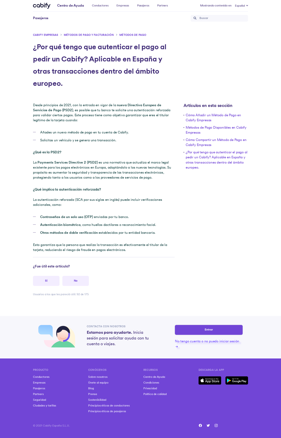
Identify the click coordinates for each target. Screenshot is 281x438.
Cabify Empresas (45, 35)
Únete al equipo (98, 382)
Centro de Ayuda (154, 377)
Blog (91, 388)
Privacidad (150, 388)
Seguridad (39, 400)
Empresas (122, 5)
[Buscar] (219, 18)
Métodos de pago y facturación (89, 35)
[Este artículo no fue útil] (75, 281)
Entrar (209, 330)
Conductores (100, 5)
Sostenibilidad (97, 400)
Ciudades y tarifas (44, 405)
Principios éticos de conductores (109, 405)
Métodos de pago (132, 35)
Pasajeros (143, 5)
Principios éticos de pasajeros (107, 411)
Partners (162, 5)
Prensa (92, 394)
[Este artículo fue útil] (46, 281)
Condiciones (151, 382)
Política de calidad (155, 394)
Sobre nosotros (98, 377)
